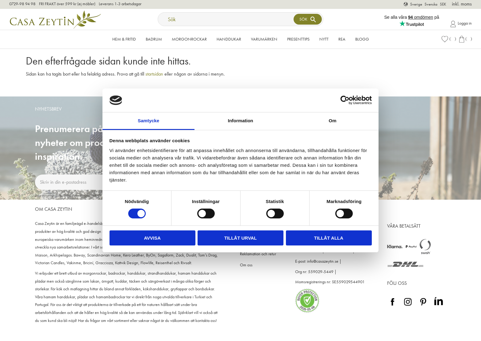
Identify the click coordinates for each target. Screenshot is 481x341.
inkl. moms (462, 4)
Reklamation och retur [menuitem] (258, 254)
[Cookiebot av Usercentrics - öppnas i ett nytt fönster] (345, 100)
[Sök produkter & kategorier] (226, 19)
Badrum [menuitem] (154, 39)
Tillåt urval (240, 238)
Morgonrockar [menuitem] (189, 39)
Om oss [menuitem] (246, 265)
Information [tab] (240, 120)
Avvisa (152, 238)
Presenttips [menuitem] (298, 39)
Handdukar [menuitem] (229, 39)
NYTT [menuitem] (324, 39)
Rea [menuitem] (341, 39)
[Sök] (308, 19)
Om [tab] (332, 120)
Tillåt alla (328, 238)
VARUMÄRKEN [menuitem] (264, 39)
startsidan (154, 74)
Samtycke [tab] (148, 120)
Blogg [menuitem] (362, 39)
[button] (448, 39)
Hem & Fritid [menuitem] (124, 39)
